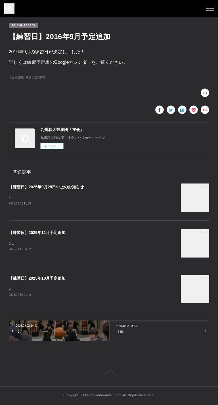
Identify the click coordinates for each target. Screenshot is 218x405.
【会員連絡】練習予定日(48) (27, 77)
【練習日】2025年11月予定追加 (37, 232)
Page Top (109, 373)
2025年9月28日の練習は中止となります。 (41, 198)
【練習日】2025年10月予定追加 (37, 279)
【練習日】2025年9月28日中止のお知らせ (46, 187)
